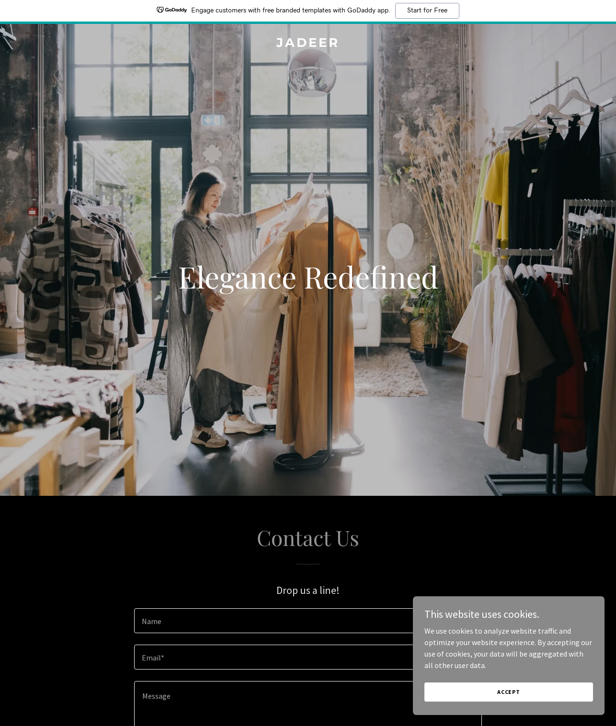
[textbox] (307, 620)
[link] (308, 44)
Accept (508, 698)
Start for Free (427, 10)
